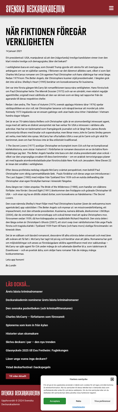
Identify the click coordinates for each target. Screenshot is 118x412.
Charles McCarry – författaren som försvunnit (35, 316)
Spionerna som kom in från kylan (27, 325)
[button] (112, 379)
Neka (78, 401)
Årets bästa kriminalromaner (24, 291)
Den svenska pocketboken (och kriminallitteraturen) (39, 308)
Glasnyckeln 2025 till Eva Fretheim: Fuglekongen (37, 350)
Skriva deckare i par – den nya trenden (30, 342)
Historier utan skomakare (22, 333)
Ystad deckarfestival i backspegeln (28, 367)
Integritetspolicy (78, 407)
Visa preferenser (102, 401)
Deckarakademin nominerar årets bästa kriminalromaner (42, 300)
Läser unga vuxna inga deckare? (26, 359)
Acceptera (55, 401)
